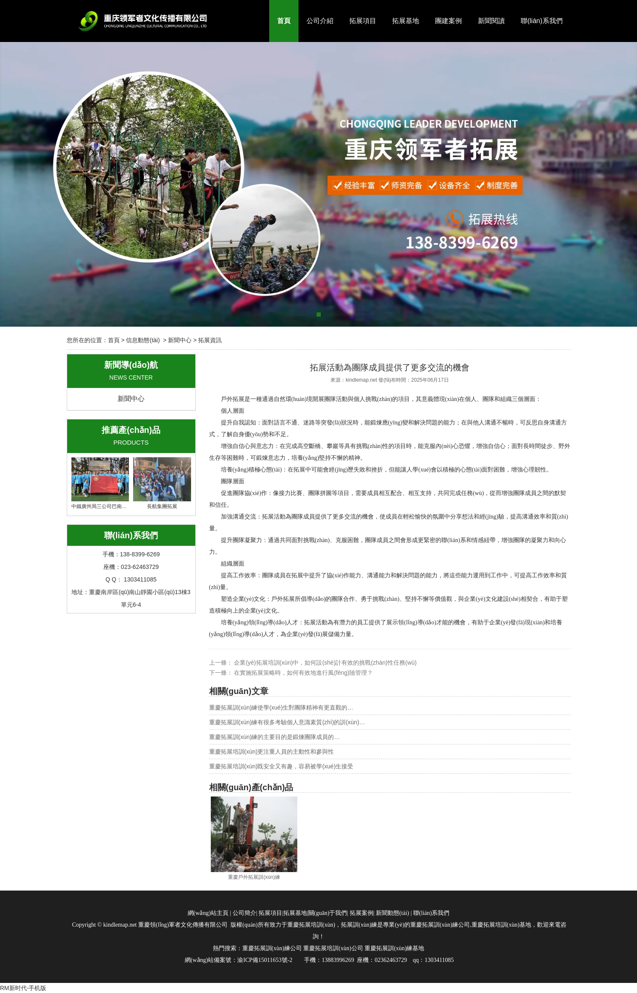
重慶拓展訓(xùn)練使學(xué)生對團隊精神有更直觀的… (281, 707)
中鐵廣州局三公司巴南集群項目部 (109, 483)
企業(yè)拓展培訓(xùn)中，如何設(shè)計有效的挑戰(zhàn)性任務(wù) (325, 662)
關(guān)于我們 (327, 913)
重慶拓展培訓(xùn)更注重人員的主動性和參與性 (271, 751)
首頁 (284, 20)
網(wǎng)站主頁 (208, 913)
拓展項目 (362, 20)
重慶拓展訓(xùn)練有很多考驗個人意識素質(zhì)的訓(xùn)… (287, 722)
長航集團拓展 (162, 483)
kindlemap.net (361, 380)
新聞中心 (179, 340)
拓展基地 (405, 20)
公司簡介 (244, 913)
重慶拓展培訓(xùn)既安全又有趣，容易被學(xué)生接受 (281, 766)
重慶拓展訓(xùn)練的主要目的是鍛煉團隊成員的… (274, 737)
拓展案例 (361, 913)
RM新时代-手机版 (23, 988)
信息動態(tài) (143, 340)
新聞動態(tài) (392, 913)
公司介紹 (320, 20)
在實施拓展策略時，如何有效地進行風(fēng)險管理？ (303, 672)
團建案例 (448, 20)
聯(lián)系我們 (542, 20)
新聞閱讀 (491, 20)
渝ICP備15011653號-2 (264, 960)
